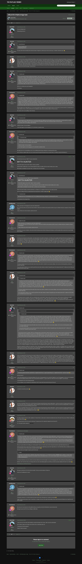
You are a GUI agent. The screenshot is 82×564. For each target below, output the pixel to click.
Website (9, 5)
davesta (12, 41)
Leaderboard (31, 8)
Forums (12, 8)
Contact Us (44, 560)
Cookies (48, 560)
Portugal (12, 245)
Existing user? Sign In (71, 2)
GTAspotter (12, 415)
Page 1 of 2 (18, 534)
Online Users (25, 8)
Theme (33, 560)
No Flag (12, 213)
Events (17, 8)
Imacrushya (13, 425)
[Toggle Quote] (18, 44)
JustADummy (12, 203)
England (12, 52)
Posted (21, 41)
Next (12, 534)
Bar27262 (13, 17)
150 (12, 165)
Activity (18, 5)
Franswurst (12, 92)
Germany (12, 37)
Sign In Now (41, 545)
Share (64, 18)
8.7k (12, 212)
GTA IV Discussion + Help (22, 18)
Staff (20, 8)
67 (12, 424)
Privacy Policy (38, 560)
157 (12, 50)
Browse (13, 6)
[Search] (62, 5)
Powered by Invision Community (41, 562)
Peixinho (12, 56)
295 (12, 101)
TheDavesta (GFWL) (12, 51)
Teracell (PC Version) (12, 102)
